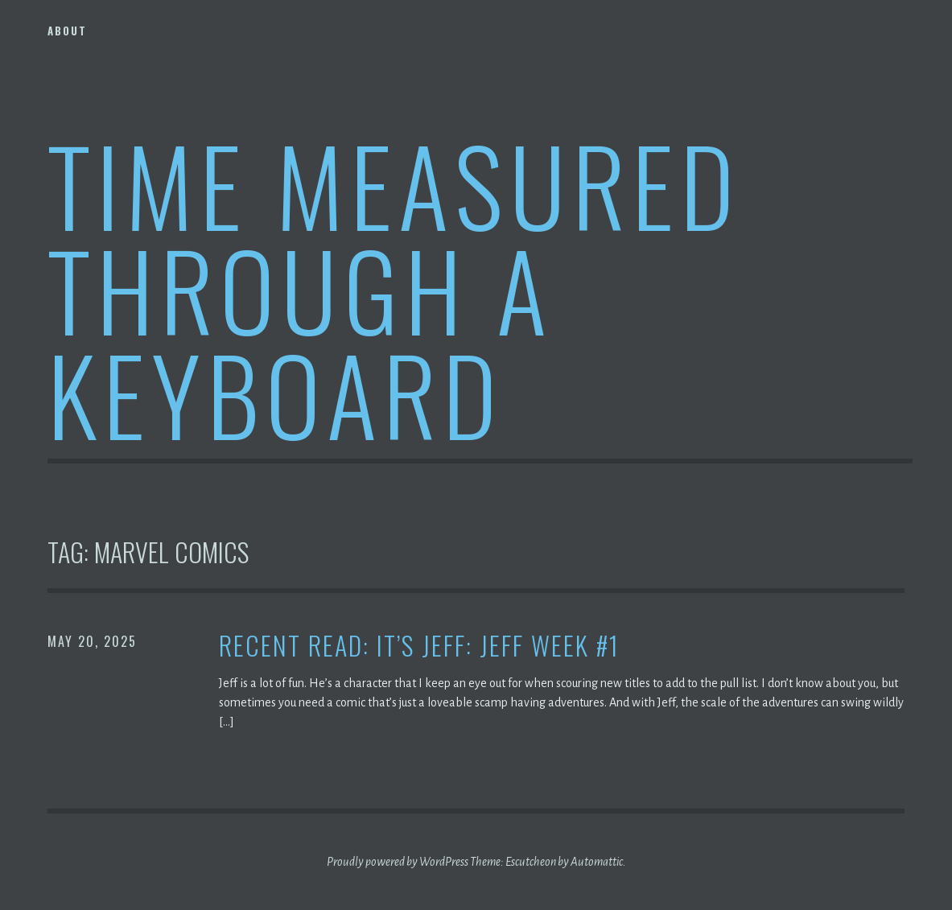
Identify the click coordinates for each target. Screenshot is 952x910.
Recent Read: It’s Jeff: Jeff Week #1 (419, 646)
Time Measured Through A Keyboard (393, 288)
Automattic (597, 861)
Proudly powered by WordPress (397, 861)
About (67, 31)
